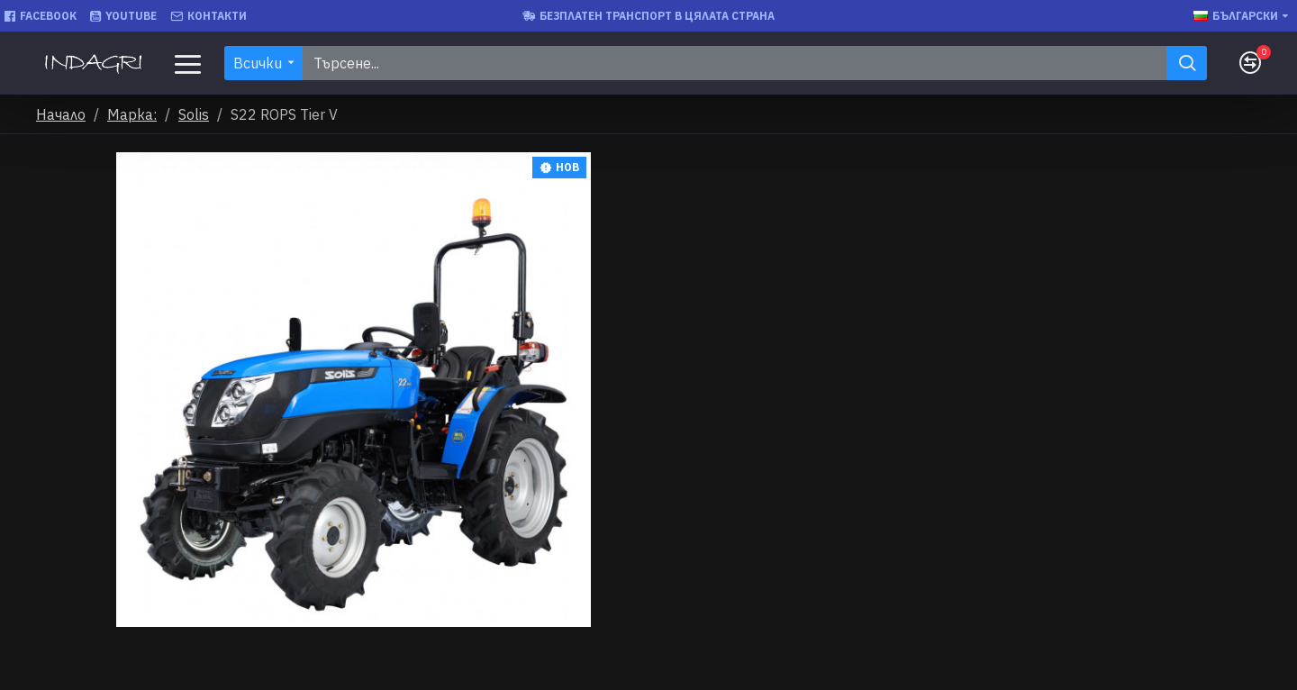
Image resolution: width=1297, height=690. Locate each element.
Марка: (132, 114)
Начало (61, 114)
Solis (193, 114)
